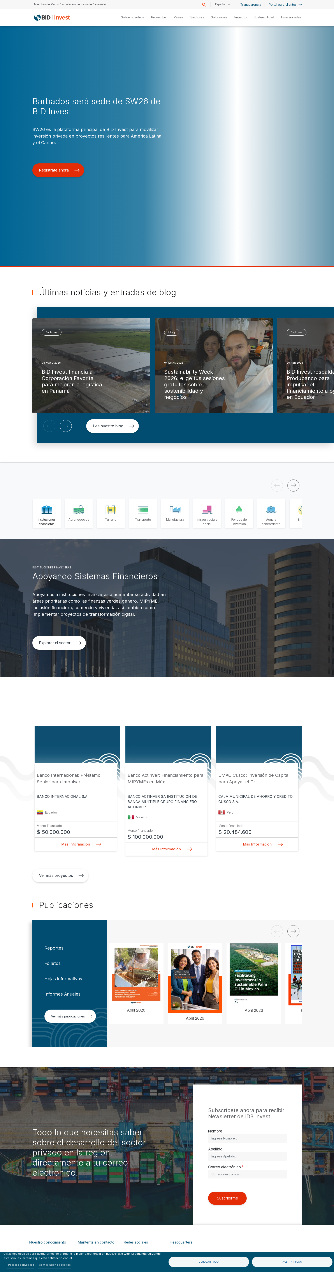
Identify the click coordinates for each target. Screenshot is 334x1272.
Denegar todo (209, 1261)
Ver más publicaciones (72, 1016)
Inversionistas (291, 17)
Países (178, 17)
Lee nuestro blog (113, 426)
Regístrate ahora (59, 170)
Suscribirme (227, 1198)
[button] (49, 426)
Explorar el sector (60, 642)
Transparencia (250, 4)
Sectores (197, 17)
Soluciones (219, 17)
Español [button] (220, 4)
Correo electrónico (224, 1167)
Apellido (215, 1149)
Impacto (240, 17)
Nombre (215, 1131)
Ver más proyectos (61, 875)
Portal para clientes (285, 4)
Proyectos (159, 17)
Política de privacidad (21, 1264)
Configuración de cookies (55, 1264)
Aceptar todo (292, 1261)
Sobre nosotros (132, 17)
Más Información (79, 844)
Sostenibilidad (264, 17)
